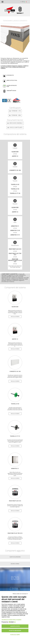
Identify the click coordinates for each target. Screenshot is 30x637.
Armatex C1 (15, 226)
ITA (23, 2)
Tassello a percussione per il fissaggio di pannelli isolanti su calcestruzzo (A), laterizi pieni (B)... (15, 408)
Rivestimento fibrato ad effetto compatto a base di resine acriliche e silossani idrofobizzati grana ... (15, 538)
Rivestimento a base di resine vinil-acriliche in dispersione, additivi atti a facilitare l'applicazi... (15, 505)
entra (15, 589)
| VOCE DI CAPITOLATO (14, 127)
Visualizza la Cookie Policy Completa (11, 619)
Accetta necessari (15, 630)
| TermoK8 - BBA (15, 115)
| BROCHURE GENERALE (15, 123)
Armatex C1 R (15, 235)
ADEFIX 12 (15, 156)
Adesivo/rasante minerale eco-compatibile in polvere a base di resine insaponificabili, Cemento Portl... (15, 312)
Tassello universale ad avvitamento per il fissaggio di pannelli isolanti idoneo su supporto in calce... (15, 441)
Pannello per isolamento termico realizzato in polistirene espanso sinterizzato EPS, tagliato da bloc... (15, 376)
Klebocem (15, 151)
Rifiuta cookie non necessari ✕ (20, 593)
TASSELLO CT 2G (15, 193)
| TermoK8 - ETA (15, 111)
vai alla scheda (15, 316)
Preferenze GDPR (15, 634)
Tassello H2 (15, 189)
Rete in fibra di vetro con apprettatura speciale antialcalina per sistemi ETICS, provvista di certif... (15, 474)
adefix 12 (15, 212)
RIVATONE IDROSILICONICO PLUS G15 (15, 260)
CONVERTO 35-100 (15, 170)
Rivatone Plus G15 (15, 249)
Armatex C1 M (15, 230)
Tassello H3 (15, 184)
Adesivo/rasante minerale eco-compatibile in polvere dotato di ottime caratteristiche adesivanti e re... (15, 344)
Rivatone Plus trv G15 (15, 254)
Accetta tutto (15, 626)
